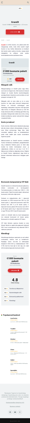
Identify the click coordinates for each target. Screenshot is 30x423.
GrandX (12, 63)
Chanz (12, 349)
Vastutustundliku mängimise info (15, 402)
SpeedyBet (13, 370)
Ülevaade (9, 81)
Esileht (2, 40)
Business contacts (15, 406)
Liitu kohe (15, 32)
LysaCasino (13, 318)
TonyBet (12, 329)
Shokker (13, 339)
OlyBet (12, 360)
